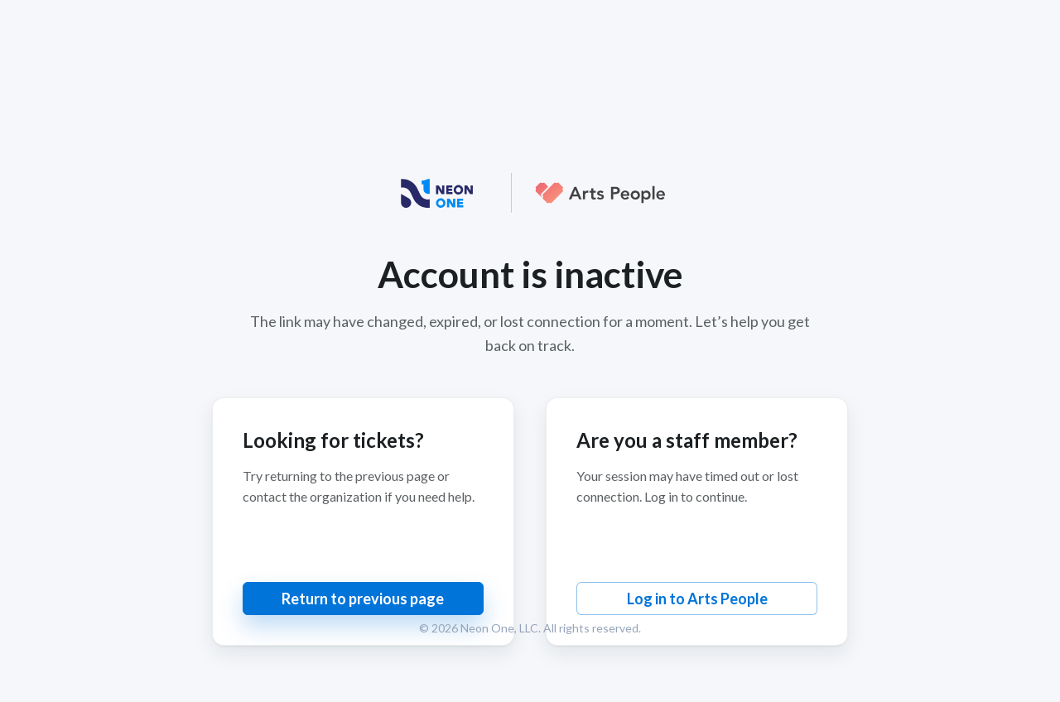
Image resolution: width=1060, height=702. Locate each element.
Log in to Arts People (697, 598)
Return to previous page (363, 598)
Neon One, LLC (499, 628)
